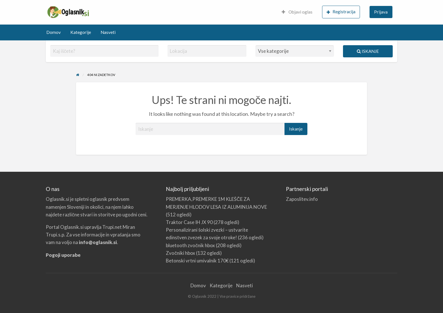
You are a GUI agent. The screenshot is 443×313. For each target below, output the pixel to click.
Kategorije (80, 32)
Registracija (341, 11)
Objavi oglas (297, 11)
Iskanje (368, 51)
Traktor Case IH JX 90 (189, 222)
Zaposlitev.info (302, 199)
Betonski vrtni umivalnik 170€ (197, 261)
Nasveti (108, 32)
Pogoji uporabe (63, 255)
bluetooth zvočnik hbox (190, 245)
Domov (53, 32)
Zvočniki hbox (180, 253)
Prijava (381, 11)
